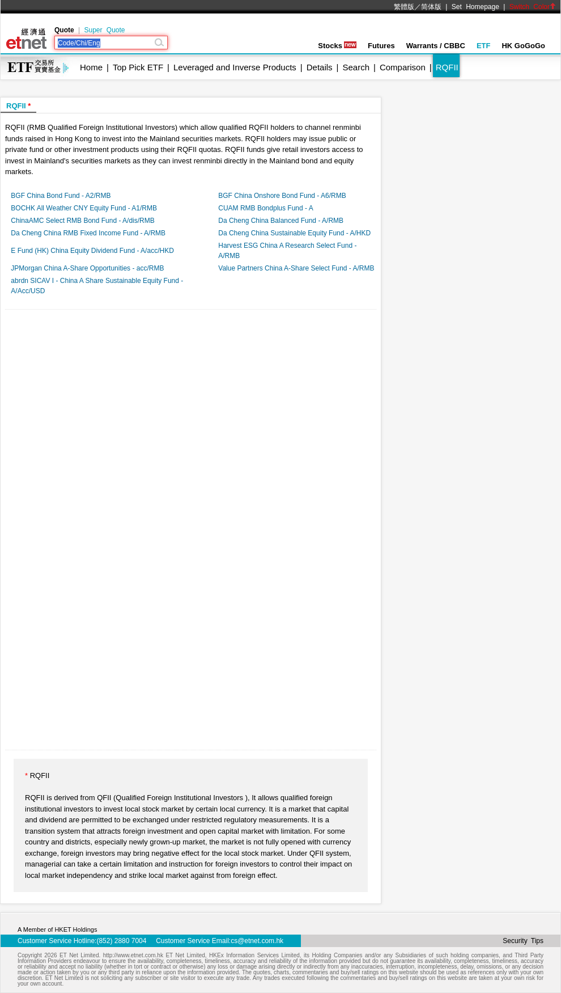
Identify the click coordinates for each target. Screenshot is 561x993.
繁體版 (404, 7)
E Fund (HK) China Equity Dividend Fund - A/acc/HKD (92, 251)
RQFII (447, 67)
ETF (484, 45)
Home (91, 67)
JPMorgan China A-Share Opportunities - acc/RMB (87, 268)
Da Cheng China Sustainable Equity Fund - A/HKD (294, 233)
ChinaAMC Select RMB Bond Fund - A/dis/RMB (82, 221)
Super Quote (104, 30)
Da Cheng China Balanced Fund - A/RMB (280, 221)
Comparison (403, 67)
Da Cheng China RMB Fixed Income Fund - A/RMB (88, 233)
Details (320, 67)
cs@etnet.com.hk (257, 941)
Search (356, 67)
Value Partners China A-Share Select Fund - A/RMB (296, 268)
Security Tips (523, 941)
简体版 (431, 7)
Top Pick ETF (138, 67)
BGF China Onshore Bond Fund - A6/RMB (282, 196)
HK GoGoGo (523, 45)
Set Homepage (475, 7)
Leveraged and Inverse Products (234, 67)
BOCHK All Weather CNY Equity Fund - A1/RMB (84, 208)
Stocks (337, 45)
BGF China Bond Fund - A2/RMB (60, 196)
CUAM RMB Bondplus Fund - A (265, 208)
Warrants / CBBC (435, 45)
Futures (381, 45)
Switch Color (532, 7)
